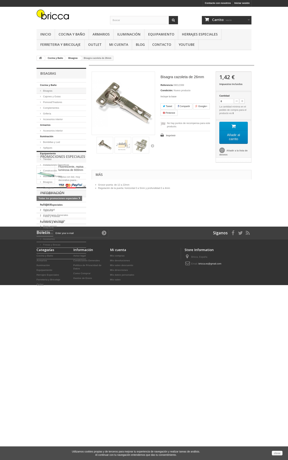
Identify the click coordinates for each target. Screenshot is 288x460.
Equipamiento (161, 34)
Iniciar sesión (242, 3)
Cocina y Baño (72, 34)
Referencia (167, 85)
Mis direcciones (119, 422)
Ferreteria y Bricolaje (60, 44)
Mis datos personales (122, 427)
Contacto (161, 44)
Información (52, 329)
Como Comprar (82, 425)
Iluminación (129, 34)
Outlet (95, 44)
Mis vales (115, 432)
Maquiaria (48, 227)
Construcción (49, 170)
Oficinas (47, 199)
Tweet (167, 106)
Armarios (101, 34)
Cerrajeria (48, 187)
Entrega (47, 339)
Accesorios (48, 239)
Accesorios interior (52, 119)
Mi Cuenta (118, 44)
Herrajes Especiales (200, 34)
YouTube (187, 44)
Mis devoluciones (120, 412)
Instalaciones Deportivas (55, 165)
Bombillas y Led (51, 142)
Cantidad (224, 95)
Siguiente (152, 146)
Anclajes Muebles (52, 193)
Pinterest (169, 112)
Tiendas (46, 159)
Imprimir (171, 135)
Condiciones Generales (55, 350)
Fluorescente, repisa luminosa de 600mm (70, 282)
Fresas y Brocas (51, 244)
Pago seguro (50, 361)
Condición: (167, 90)
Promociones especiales (62, 270)
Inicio (45, 34)
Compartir (184, 106)
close (277, 453)
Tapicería (47, 210)
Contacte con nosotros (218, 3)
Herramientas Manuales (55, 233)
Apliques (47, 147)
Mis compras (117, 408)
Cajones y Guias (51, 96)
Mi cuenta (118, 402)
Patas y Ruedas (51, 216)
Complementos (50, 107)
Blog (140, 44)
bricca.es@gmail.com (210, 416)
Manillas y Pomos (52, 176)
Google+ (201, 106)
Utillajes (46, 250)
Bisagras (47, 90)
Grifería (46, 113)
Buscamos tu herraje (54, 355)
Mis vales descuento (121, 417)
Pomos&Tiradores (52, 102)
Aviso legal (49, 344)
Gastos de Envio (82, 430)
